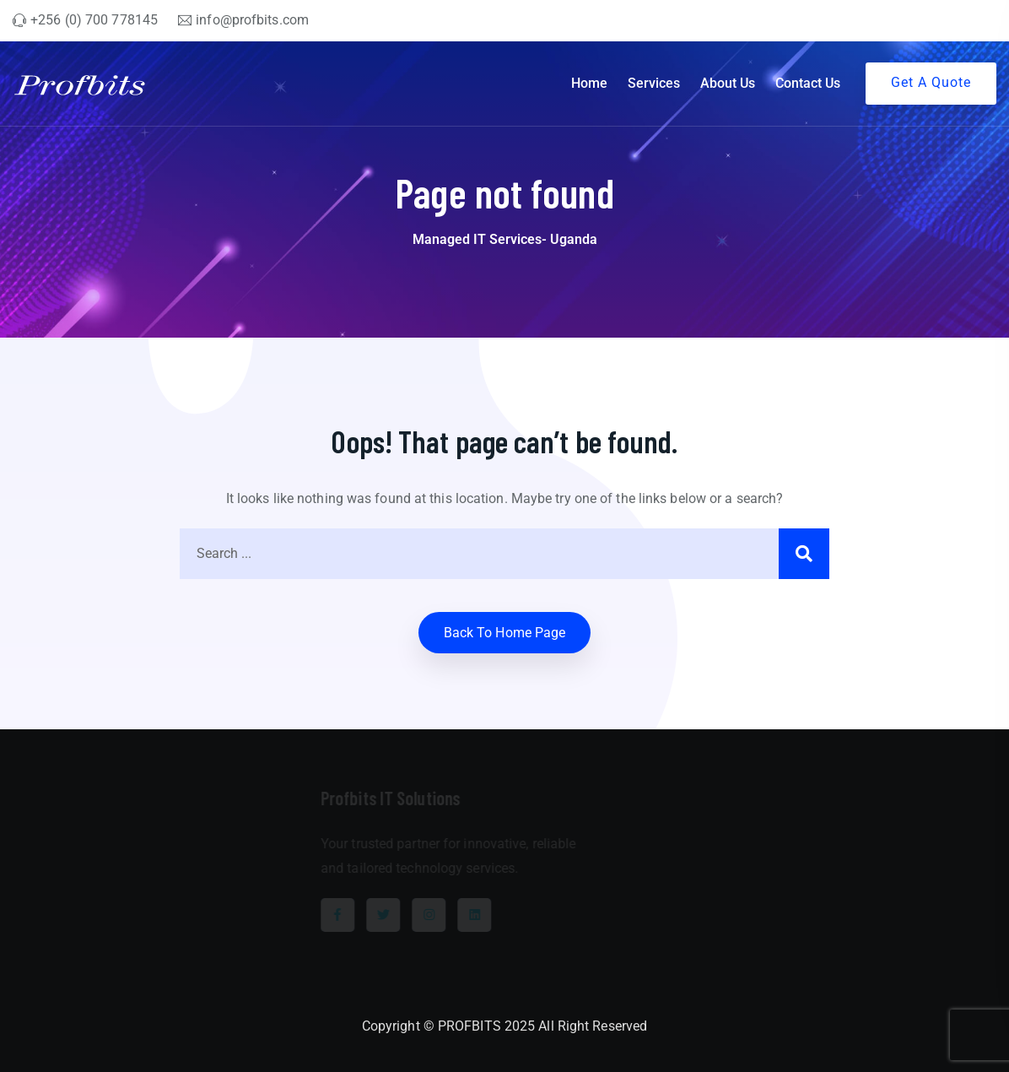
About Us (727, 83)
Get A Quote (931, 82)
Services (654, 83)
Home (589, 83)
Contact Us (807, 83)
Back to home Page (505, 633)
